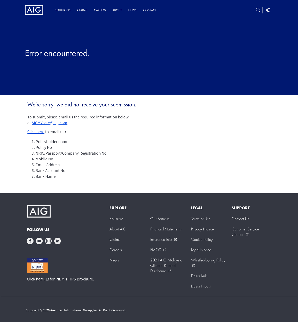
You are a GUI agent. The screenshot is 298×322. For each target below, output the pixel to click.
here (42, 278)
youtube (39, 241)
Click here (35, 131)
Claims (82, 10)
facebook (30, 241)
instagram (48, 241)
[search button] (258, 10)
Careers (100, 10)
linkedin (57, 241)
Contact (149, 10)
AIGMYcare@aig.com (49, 122)
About (117, 10)
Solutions (63, 10)
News (132, 10)
